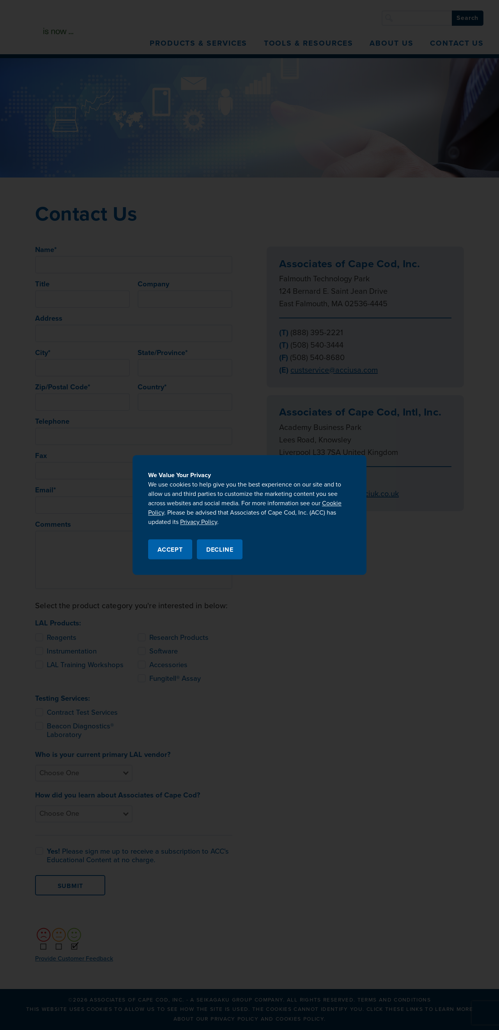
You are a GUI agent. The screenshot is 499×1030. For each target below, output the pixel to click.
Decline (220, 550)
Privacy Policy (198, 522)
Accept (170, 550)
